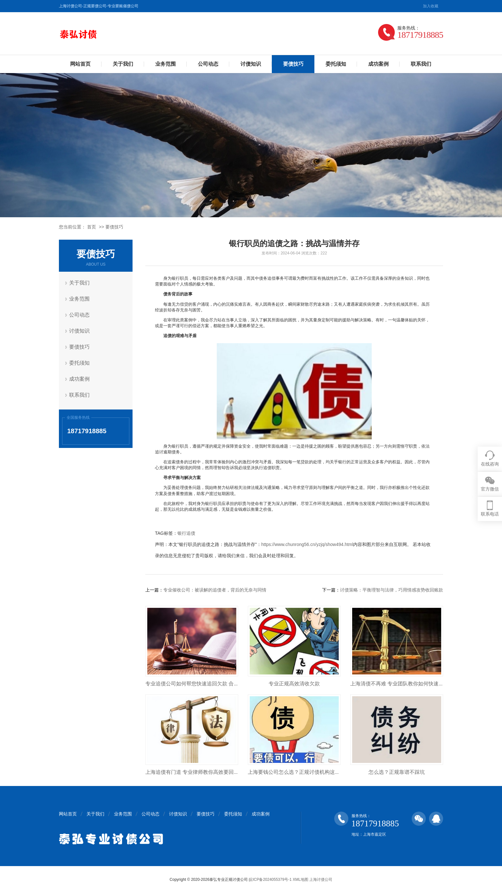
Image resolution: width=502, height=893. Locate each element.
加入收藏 (430, 6)
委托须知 (336, 64)
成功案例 (378, 64)
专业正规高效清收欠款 (294, 683)
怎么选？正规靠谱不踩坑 (396, 772)
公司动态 (208, 64)
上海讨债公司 (320, 879)
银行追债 (186, 533)
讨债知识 (250, 64)
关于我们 (123, 64)
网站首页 (80, 64)
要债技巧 (293, 64)
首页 (91, 226)
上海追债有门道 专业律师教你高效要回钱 (192, 772)
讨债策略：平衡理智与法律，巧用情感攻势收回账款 (391, 589)
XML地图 (300, 879)
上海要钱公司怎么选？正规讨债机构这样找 (296, 772)
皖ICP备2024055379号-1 (270, 879)
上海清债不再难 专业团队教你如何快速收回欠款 (404, 683)
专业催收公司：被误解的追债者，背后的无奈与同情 (214, 589)
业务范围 (165, 64)
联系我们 (421, 64)
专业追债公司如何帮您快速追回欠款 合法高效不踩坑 (204, 683)
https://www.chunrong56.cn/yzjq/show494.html (307, 544)
